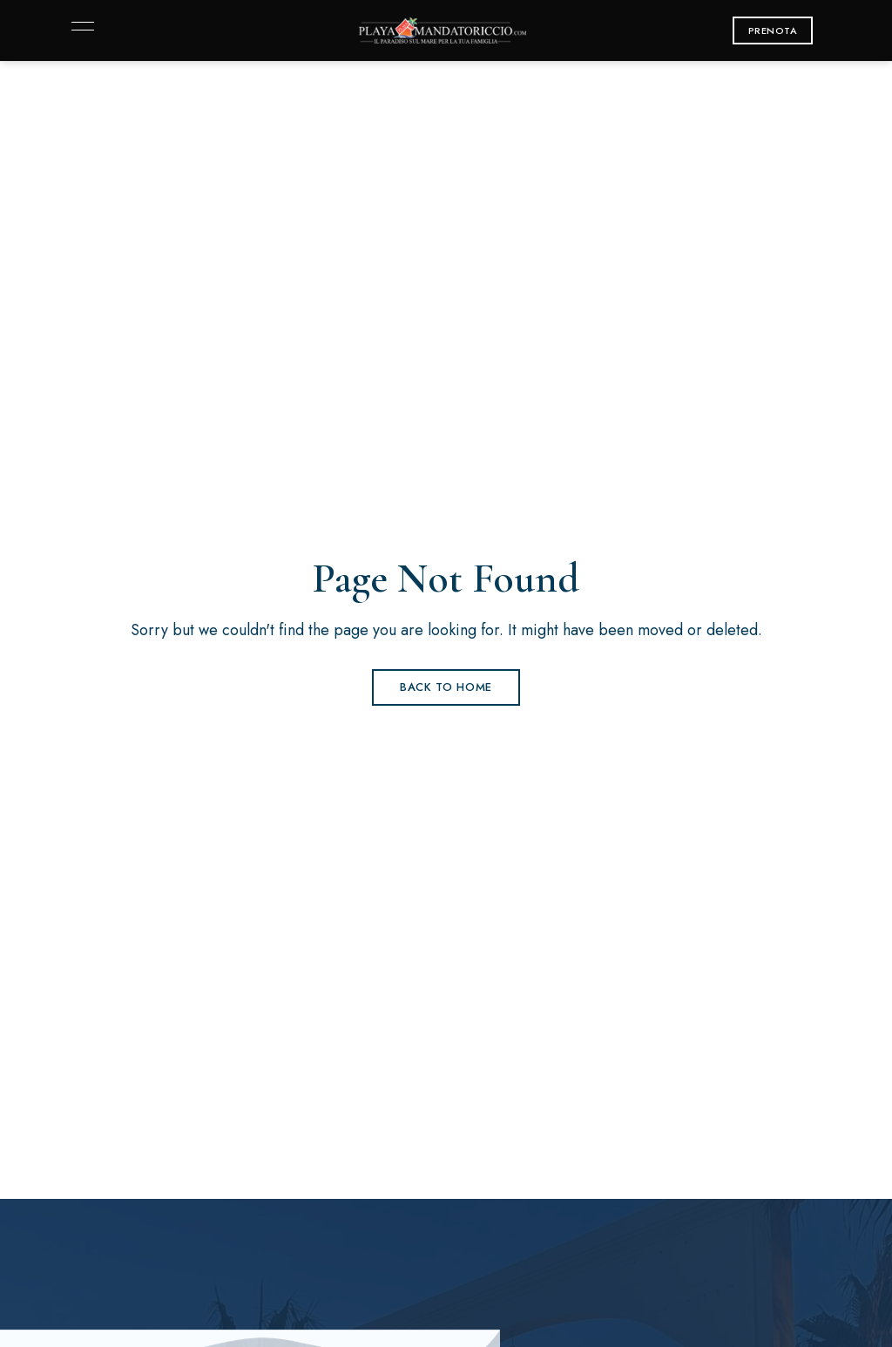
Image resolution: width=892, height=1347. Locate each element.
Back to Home (446, 687)
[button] (773, 30)
